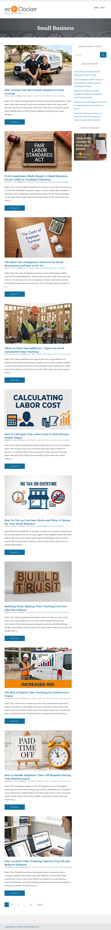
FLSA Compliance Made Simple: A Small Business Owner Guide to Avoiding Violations (36, 177)
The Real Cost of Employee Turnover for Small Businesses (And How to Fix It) (34, 263)
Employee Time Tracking (46, 182)
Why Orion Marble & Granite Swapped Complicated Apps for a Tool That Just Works (88, 94)
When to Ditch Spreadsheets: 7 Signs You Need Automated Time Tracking (34, 349)
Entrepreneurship (44, 526)
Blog (103, 8)
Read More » (14, 122)
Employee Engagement (43, 96)
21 (31, 904)
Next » (40, 904)
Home (96, 8)
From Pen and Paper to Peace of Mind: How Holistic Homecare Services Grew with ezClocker (88, 116)
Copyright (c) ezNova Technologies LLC (22, 926)
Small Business (59, 96)
